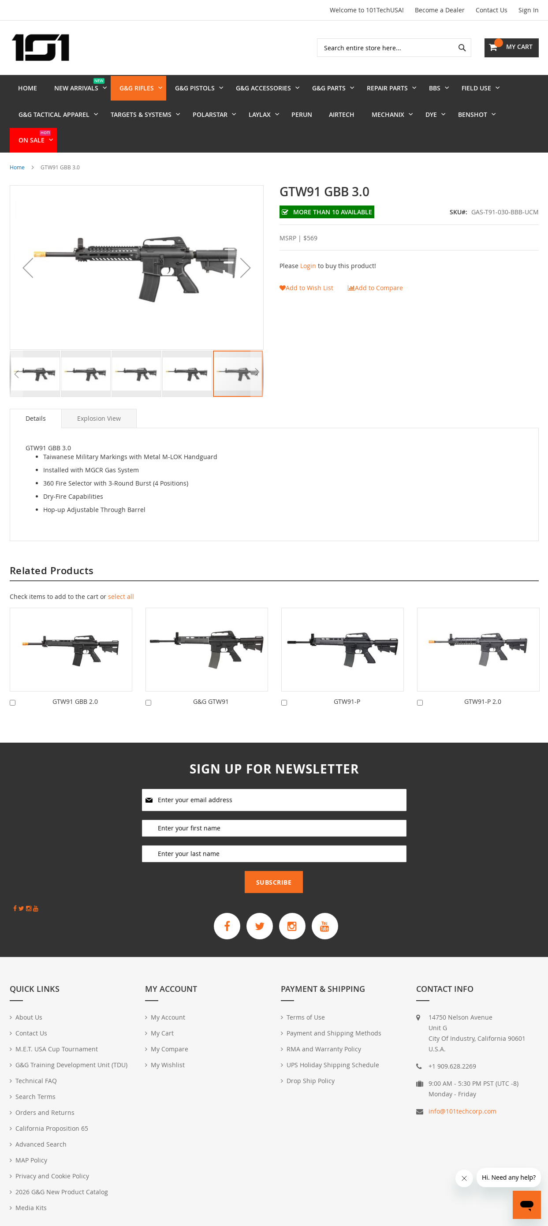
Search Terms (35, 1096)
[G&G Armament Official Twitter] (259, 926)
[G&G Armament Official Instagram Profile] (292, 926)
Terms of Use (306, 1017)
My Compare (169, 1049)
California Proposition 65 (51, 1128)
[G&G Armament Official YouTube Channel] (325, 926)
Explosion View (99, 418)
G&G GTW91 (211, 701)
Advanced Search (41, 1144)
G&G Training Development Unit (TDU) (71, 1065)
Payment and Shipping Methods (334, 1033)
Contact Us (491, 10)
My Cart (162, 1033)
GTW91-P (347, 701)
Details (36, 418)
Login (308, 266)
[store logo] (40, 48)
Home (17, 167)
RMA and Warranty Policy (324, 1049)
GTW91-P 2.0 (482, 701)
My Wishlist (168, 1065)
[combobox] (394, 47)
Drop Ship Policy (311, 1080)
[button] (27, 267)
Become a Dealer (440, 10)
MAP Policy (31, 1160)
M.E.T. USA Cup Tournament (56, 1049)
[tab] (36, 418)
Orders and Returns (45, 1112)
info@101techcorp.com (462, 1111)
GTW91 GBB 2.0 (75, 701)
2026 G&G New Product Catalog (61, 1192)
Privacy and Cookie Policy (52, 1176)
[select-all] (121, 596)
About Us (28, 1017)
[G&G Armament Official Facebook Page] (227, 926)
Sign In (528, 10)
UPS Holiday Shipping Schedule (333, 1065)
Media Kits (31, 1208)
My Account (168, 1017)
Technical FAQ (36, 1080)
